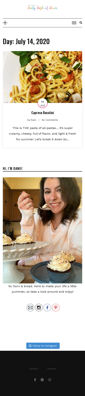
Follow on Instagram (43, 345)
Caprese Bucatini (42, 112)
